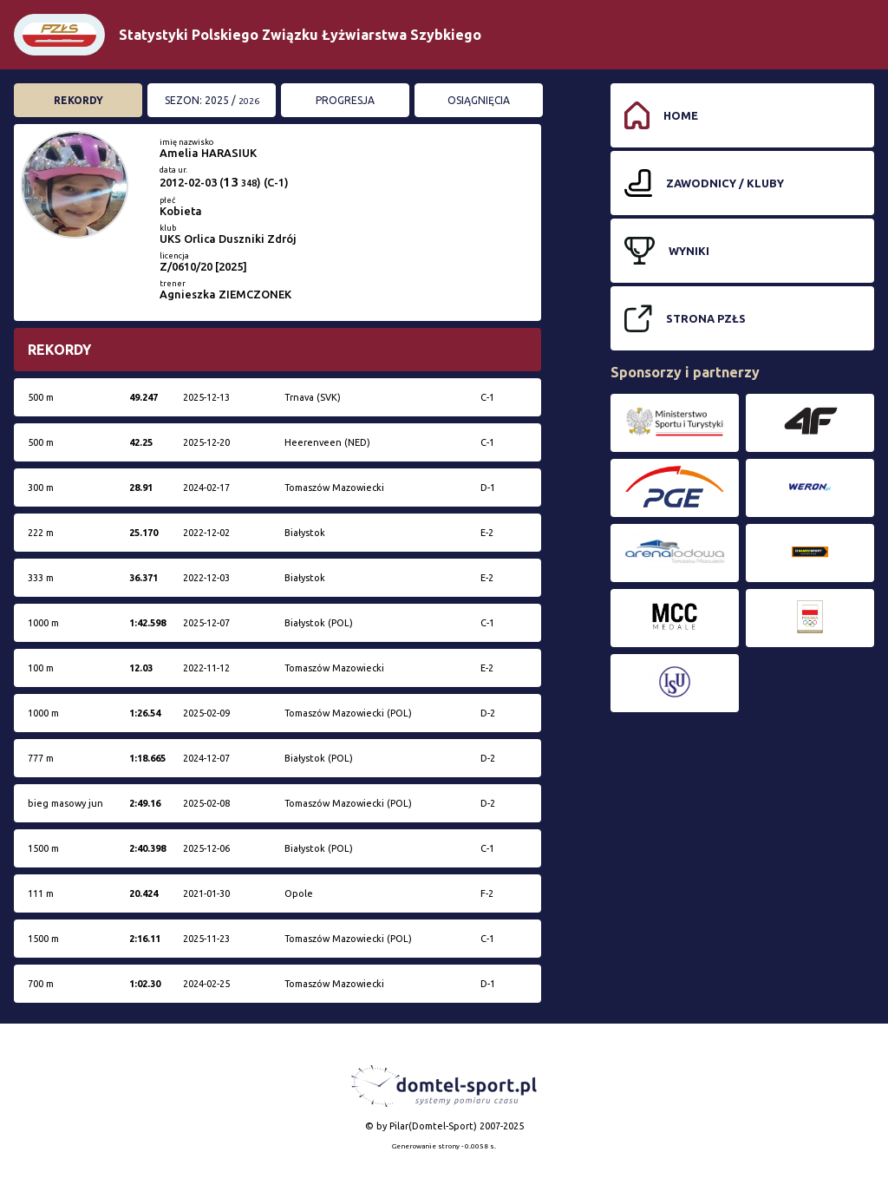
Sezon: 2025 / (212, 100)
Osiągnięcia (478, 100)
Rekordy (78, 100)
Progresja (345, 100)
